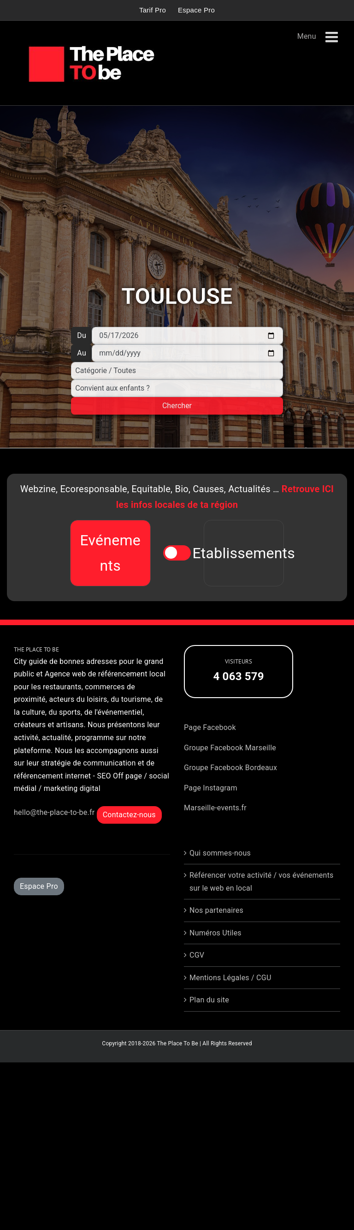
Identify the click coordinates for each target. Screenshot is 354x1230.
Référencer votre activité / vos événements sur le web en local (261, 881)
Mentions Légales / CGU (230, 977)
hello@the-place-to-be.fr (54, 812)
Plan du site (209, 999)
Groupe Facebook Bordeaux (230, 767)
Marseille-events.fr (215, 807)
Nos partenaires (216, 910)
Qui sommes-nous (220, 853)
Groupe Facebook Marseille (230, 747)
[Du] (187, 335)
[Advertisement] (177, 197)
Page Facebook (210, 727)
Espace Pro (39, 886)
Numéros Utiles (215, 933)
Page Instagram (210, 788)
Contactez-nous (129, 814)
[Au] (187, 353)
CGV (196, 955)
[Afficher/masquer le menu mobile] (332, 37)
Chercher (177, 405)
